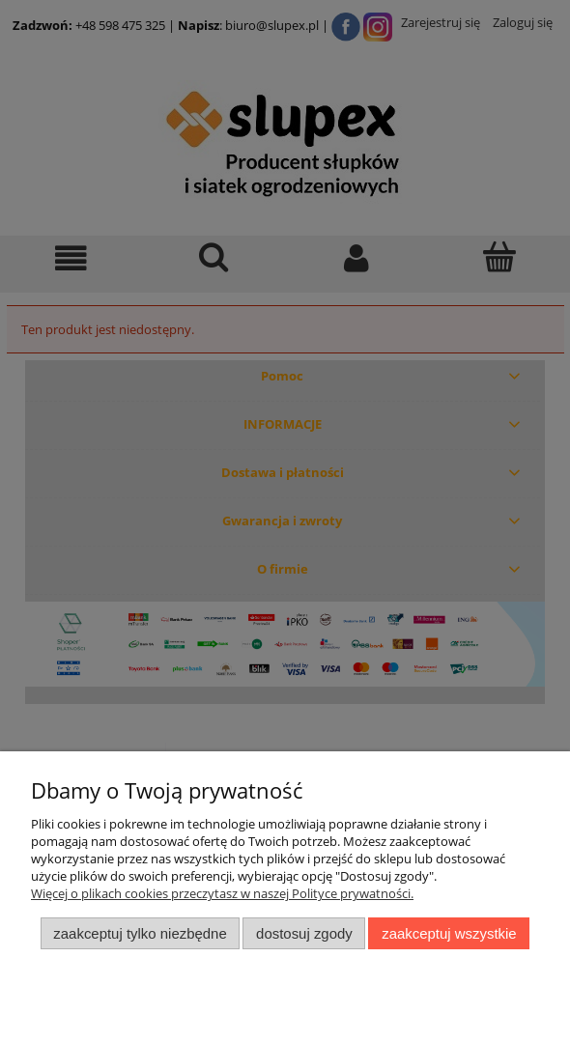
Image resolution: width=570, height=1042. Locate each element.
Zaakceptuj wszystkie (449, 933)
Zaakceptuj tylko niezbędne (139, 933)
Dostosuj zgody (304, 933)
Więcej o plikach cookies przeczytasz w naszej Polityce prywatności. (222, 893)
